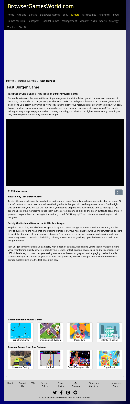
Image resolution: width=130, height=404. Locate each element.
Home (10, 14)
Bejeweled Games (50, 14)
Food (116, 14)
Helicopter (33, 21)
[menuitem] (11, 15)
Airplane (21, 14)
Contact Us (22, 385)
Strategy (114, 21)
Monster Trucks (88, 21)
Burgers (74, 14)
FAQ (33, 383)
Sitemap (76, 385)
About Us (10, 385)
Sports (102, 21)
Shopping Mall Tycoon (50, 340)
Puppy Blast (109, 367)
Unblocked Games (116, 385)
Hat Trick (50, 367)
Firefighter (105, 14)
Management (69, 21)
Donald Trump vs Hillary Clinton (83, 367)
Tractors (11, 27)
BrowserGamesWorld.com (40, 6)
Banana (33, 14)
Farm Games (89, 14)
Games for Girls (16, 21)
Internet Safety (45, 385)
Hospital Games (50, 21)
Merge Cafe (79, 340)
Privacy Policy (61, 385)
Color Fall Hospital (109, 340)
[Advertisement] (65, 54)
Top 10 (23, 27)
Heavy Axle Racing (20, 367)
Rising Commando (20, 340)
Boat (65, 14)
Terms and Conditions (94, 385)
